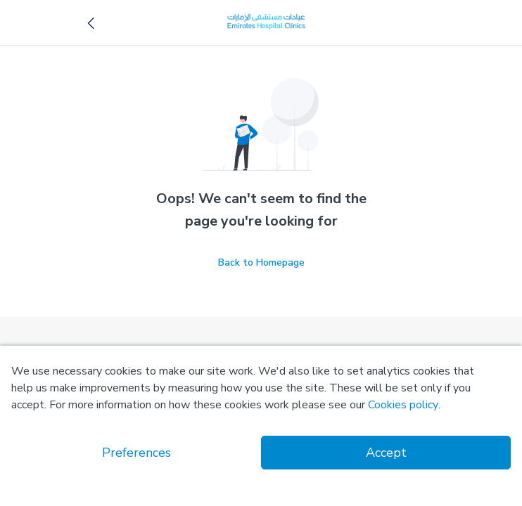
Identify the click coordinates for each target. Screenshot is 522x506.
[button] (91, 22)
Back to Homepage (261, 262)
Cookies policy (403, 405)
